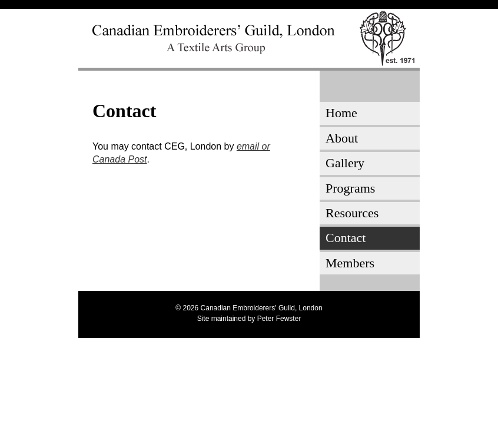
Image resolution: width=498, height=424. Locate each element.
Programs (350, 188)
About (342, 138)
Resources (352, 213)
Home (341, 112)
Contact (346, 237)
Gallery (345, 162)
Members (350, 263)
